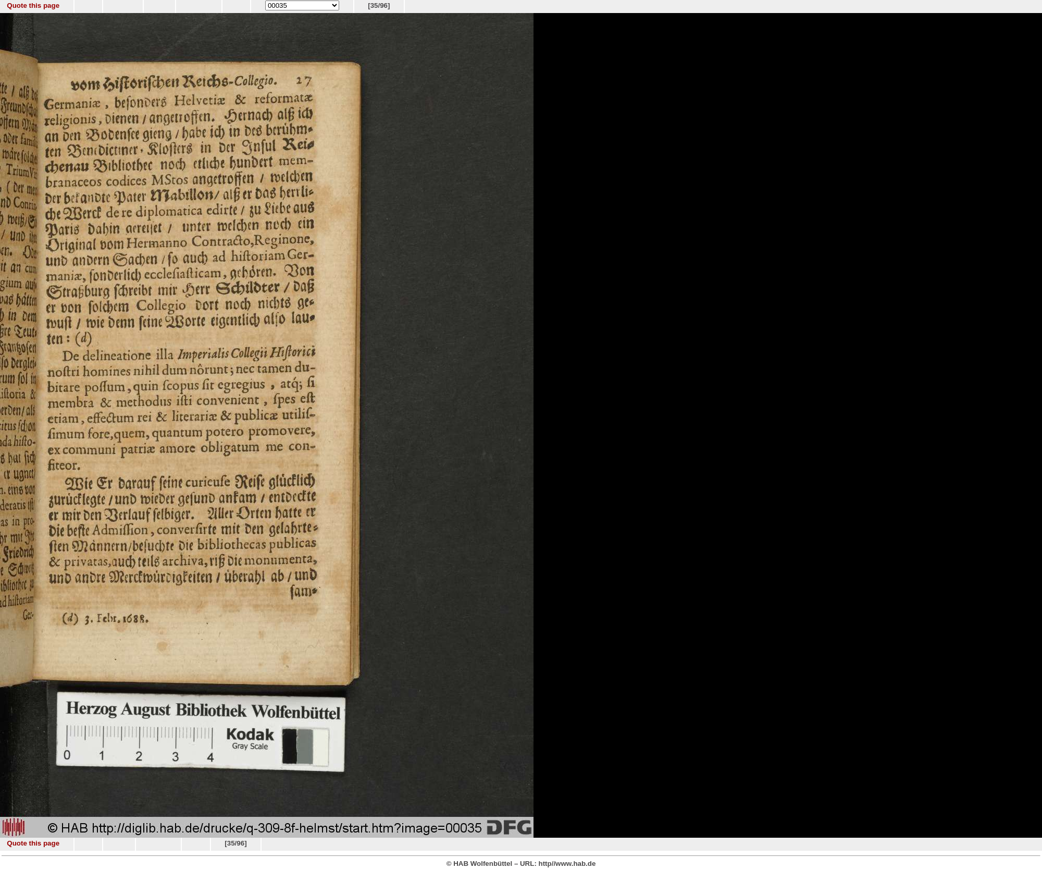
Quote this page (33, 5)
